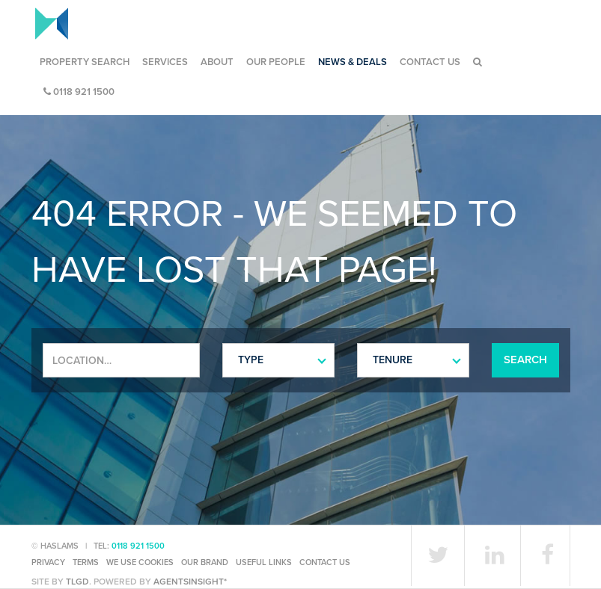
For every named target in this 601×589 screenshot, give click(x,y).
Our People (275, 62)
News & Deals (352, 62)
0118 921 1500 (79, 92)
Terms (86, 562)
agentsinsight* (190, 581)
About (217, 62)
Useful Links (264, 562)
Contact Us (430, 62)
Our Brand (204, 562)
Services (165, 62)
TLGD (77, 581)
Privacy (48, 562)
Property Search (84, 62)
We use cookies (140, 562)
